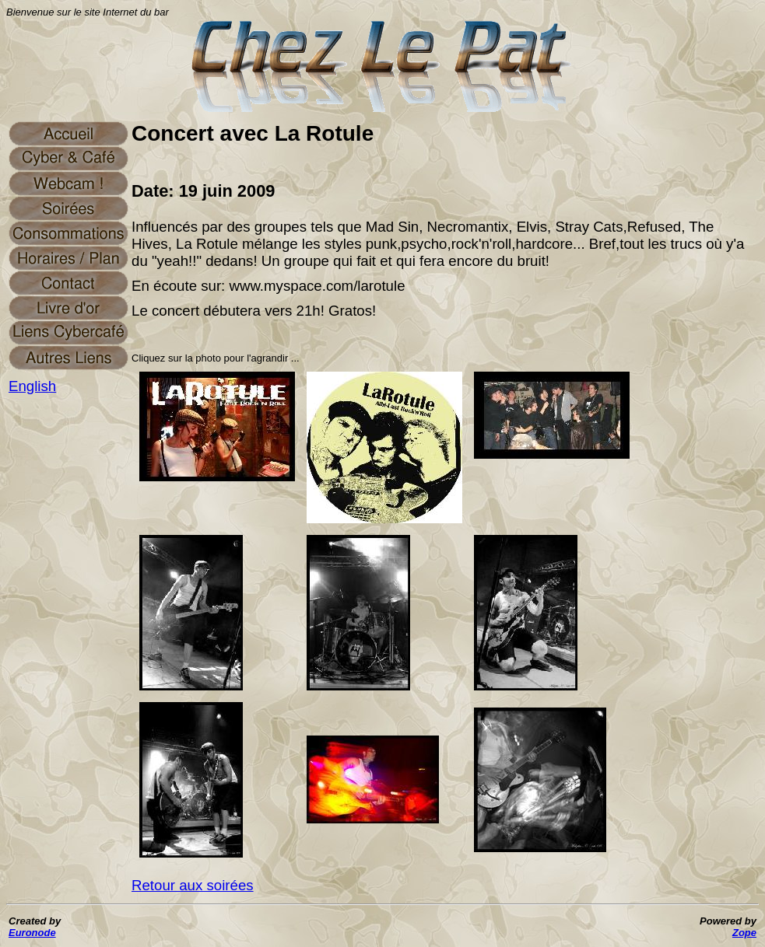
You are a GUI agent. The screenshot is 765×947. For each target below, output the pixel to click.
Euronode (32, 932)
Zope (744, 932)
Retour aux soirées (193, 885)
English (32, 386)
